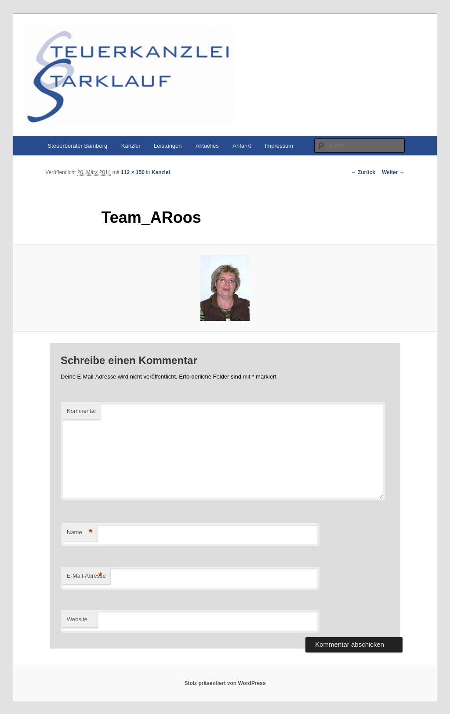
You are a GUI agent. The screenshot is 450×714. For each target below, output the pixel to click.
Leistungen (168, 145)
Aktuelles (207, 145)
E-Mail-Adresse (86, 576)
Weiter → (393, 172)
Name (80, 532)
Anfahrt (241, 145)
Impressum (279, 145)
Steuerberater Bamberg (77, 145)
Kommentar (81, 411)
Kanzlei (130, 145)
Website (77, 619)
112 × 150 (133, 172)
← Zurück (363, 172)
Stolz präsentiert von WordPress (224, 683)
